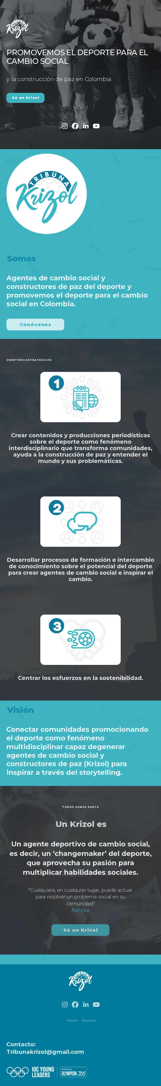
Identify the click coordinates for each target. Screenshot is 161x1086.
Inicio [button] (72, 1022)
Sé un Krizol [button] (25, 98)
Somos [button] (89, 1022)
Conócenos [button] (36, 325)
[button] (64, 126)
